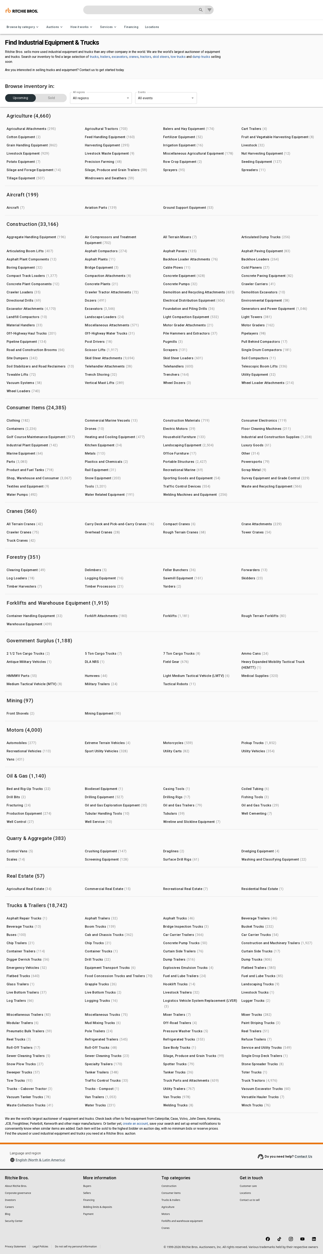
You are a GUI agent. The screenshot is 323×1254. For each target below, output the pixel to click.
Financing (131, 27)
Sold (51, 98)
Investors (10, 1200)
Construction (169, 1186)
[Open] (192, 98)
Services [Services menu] (108, 27)
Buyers (87, 1186)
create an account (135, 1124)
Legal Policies (40, 1246)
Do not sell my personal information (76, 1246)
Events (142, 92)
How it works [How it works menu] (82, 27)
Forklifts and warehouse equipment (182, 1221)
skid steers (161, 57)
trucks (94, 57)
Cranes (166, 1228)
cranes (134, 57)
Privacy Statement (15, 1246)
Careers (9, 1207)
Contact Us (303, 1156)
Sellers (87, 1193)
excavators (120, 57)
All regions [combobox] (81, 98)
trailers (105, 57)
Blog (7, 1214)
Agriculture (168, 1207)
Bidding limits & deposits (97, 1207)
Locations (152, 27)
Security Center (14, 1221)
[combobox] (160, 98)
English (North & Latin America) (40, 1160)
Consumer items (171, 1193)
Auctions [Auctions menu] (55, 27)
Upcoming (20, 98)
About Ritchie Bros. (16, 1186)
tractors (145, 57)
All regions (79, 92)
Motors (166, 1214)
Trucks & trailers (171, 1200)
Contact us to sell (250, 1200)
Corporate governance (18, 1193)
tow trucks (178, 57)
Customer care (248, 1186)
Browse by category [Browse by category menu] (23, 27)
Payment (88, 1214)
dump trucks (201, 57)
